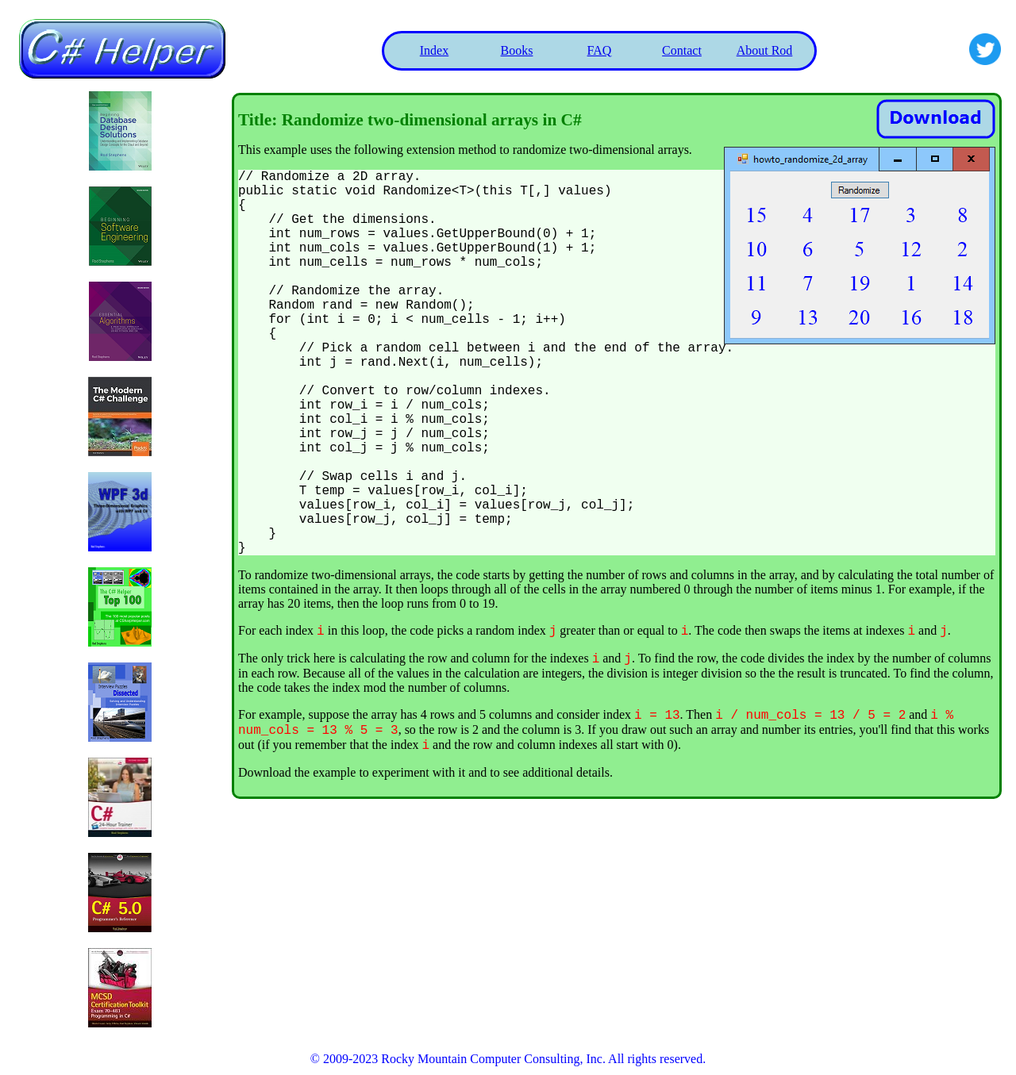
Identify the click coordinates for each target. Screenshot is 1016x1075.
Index (434, 50)
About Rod (765, 50)
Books (517, 50)
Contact (682, 50)
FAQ (599, 50)
